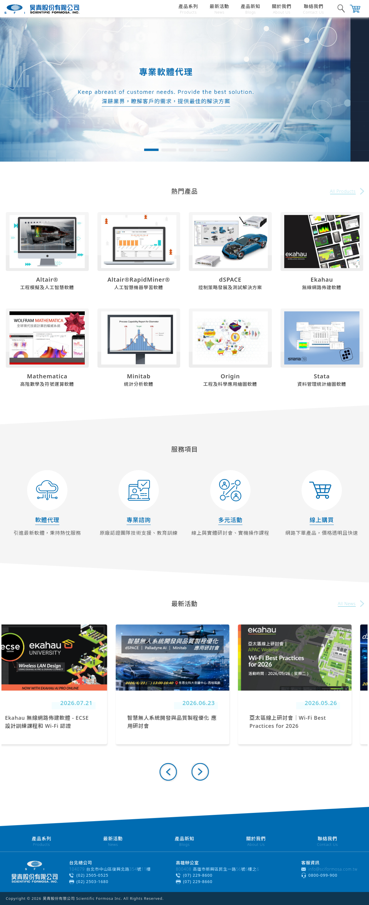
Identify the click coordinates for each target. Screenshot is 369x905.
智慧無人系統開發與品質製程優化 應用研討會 (184, 721)
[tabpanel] (184, 89)
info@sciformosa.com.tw (333, 869)
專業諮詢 (139, 519)
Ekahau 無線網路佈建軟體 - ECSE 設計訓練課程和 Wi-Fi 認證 (59, 721)
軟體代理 (47, 519)
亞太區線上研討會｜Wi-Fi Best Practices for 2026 (300, 721)
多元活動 (230, 519)
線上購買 (322, 519)
